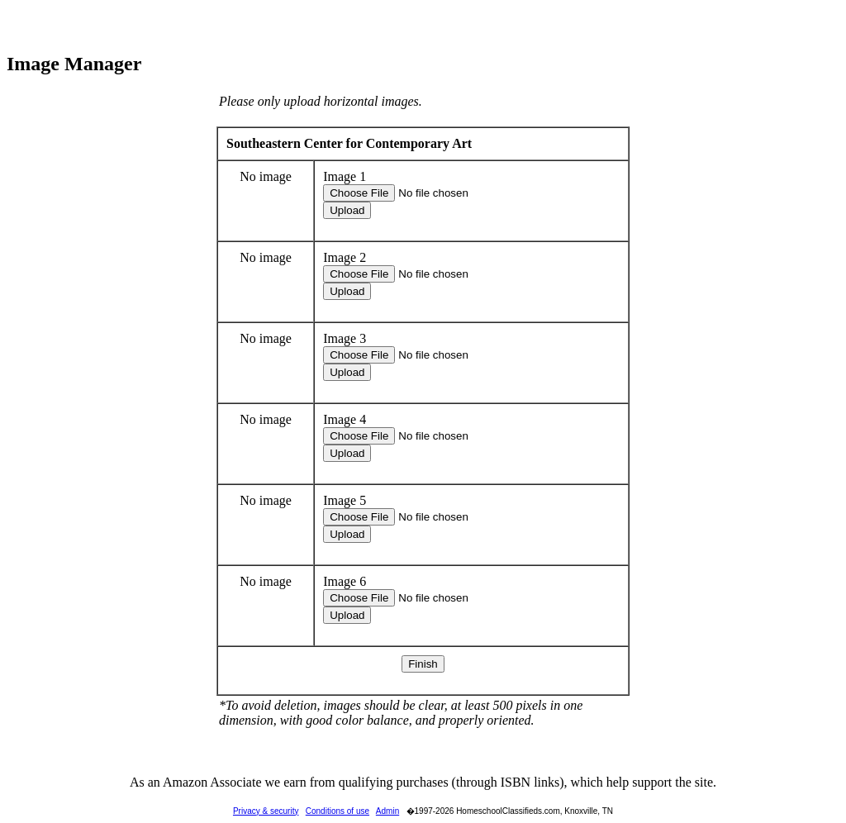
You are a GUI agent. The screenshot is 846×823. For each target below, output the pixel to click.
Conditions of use (337, 811)
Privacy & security (265, 811)
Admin (387, 811)
